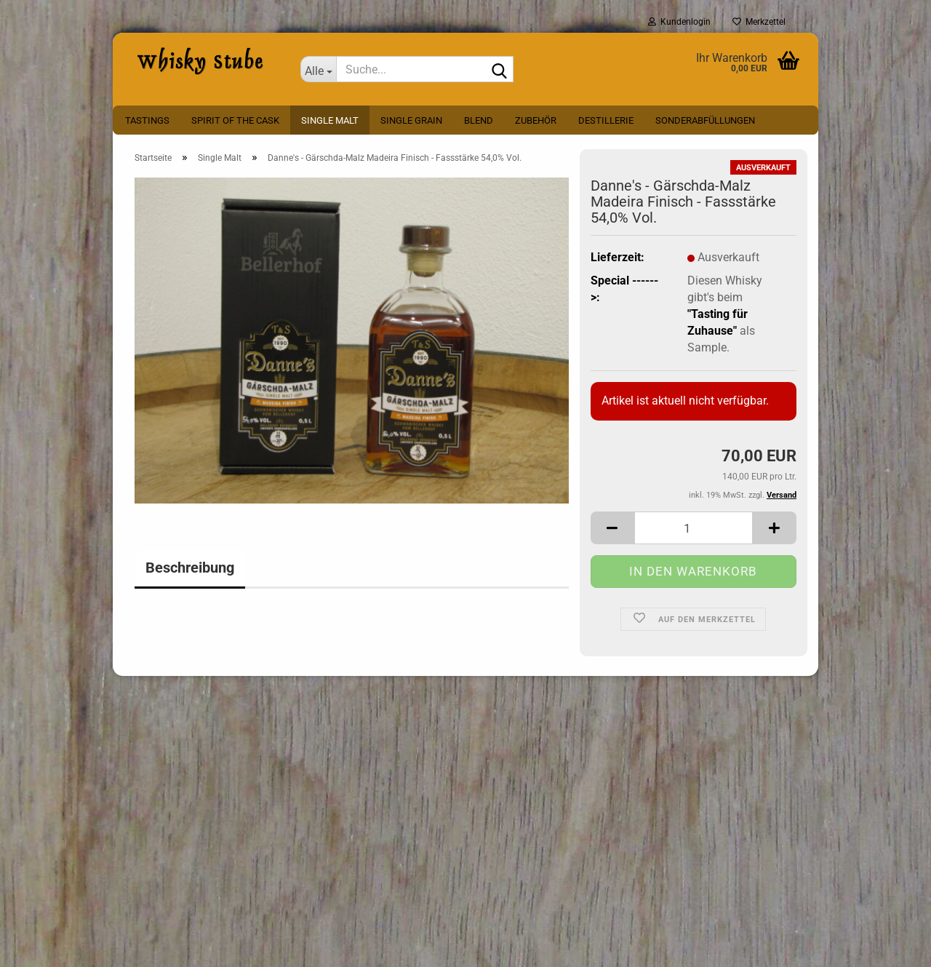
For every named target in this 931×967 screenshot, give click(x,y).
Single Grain (411, 120)
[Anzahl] (693, 528)
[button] (612, 528)
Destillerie (606, 120)
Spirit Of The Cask (235, 120)
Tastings (147, 120)
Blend (478, 120)
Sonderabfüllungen (705, 120)
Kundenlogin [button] (679, 22)
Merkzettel (759, 22)
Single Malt (330, 120)
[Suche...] (318, 69)
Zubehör (535, 120)
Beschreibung (189, 567)
